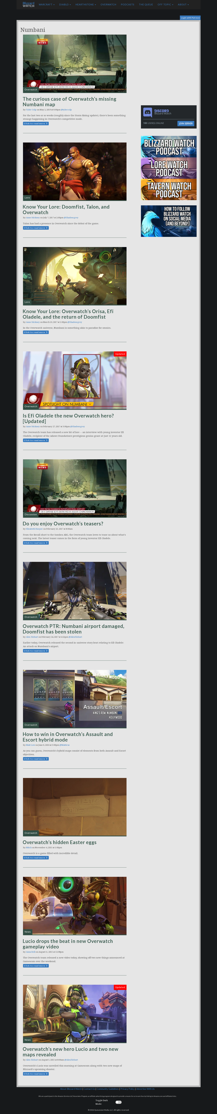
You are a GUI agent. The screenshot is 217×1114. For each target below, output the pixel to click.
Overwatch (108, 4)
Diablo (65, 4)
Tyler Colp (31, 110)
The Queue (146, 4)
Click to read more (36, 123)
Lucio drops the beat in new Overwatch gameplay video (68, 944)
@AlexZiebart (75, 637)
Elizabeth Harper (34, 529)
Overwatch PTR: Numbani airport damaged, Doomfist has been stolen (73, 629)
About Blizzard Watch (71, 1089)
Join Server (185, 123)
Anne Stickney (33, 217)
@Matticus (64, 745)
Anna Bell (30, 952)
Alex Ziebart (32, 637)
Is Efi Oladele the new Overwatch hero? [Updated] (68, 418)
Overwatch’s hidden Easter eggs (60, 842)
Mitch (29, 847)
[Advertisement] (170, 43)
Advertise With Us (145, 1089)
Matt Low (30, 745)
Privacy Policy (127, 1089)
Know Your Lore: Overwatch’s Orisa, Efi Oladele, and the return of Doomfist (68, 314)
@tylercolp (66, 110)
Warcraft (47, 4)
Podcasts (127, 4)
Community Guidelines (108, 1089)
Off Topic (165, 4)
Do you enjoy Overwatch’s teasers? (63, 523)
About (183, 4)
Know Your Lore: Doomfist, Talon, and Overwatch (66, 209)
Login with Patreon (190, 18)
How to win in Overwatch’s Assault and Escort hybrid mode (68, 737)
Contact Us (89, 1089)
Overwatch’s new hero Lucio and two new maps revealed (70, 1051)
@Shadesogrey (71, 217)
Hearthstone (85, 4)
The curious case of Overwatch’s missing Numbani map (69, 101)
